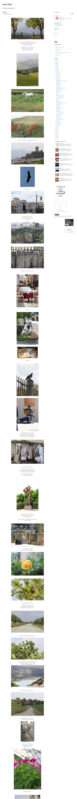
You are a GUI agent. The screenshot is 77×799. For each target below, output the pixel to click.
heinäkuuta (57, 77)
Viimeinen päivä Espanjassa (60, 95)
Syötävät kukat (61, 143)
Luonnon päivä (58, 90)
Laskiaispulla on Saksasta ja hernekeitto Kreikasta (62, 52)
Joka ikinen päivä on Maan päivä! (59, 47)
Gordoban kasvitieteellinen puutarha (61, 103)
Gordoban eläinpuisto (59, 102)
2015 (56, 127)
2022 (56, 64)
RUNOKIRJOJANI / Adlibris (59, 24)
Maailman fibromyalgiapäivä (60, 97)
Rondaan (23, 140)
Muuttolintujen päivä (58, 101)
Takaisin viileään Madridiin (59, 96)
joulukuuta (57, 71)
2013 (56, 129)
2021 (56, 65)
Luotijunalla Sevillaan (59, 114)
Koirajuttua (56, 55)
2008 (56, 135)
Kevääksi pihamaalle (58, 49)
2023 (56, 63)
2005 (56, 139)
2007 (56, 136)
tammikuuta (57, 124)
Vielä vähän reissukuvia (59, 89)
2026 (56, 59)
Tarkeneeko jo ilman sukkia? (60, 107)
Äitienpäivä (57, 94)
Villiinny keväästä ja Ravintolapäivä (61, 88)
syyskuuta (57, 75)
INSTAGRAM (57, 26)
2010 (56, 133)
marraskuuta (58, 72)
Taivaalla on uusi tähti (62, 163)
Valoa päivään (58, 85)
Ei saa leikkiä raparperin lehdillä (63, 153)
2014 (56, 128)
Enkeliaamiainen (58, 115)
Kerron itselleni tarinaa (62, 178)
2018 (56, 69)
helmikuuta (57, 123)
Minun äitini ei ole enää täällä (63, 173)
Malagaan (57, 100)
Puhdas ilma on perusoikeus (60, 119)
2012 (56, 130)
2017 (56, 70)
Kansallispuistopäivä (59, 84)
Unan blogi (7, 4)
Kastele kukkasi (58, 82)
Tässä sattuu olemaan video (27, 743)
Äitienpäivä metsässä (59, 91)
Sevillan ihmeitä (58, 108)
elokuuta (57, 76)
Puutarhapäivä (58, 83)
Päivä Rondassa (58, 106)
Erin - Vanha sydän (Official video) (60, 113)
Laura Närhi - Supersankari (59, 112)
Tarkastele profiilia (61, 19)
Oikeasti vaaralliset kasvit (62, 148)
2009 (56, 134)
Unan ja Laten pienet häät (62, 158)
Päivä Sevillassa (58, 109)
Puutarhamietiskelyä (59, 118)
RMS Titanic (61, 168)
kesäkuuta (57, 78)
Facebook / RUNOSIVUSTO (59, 25)
